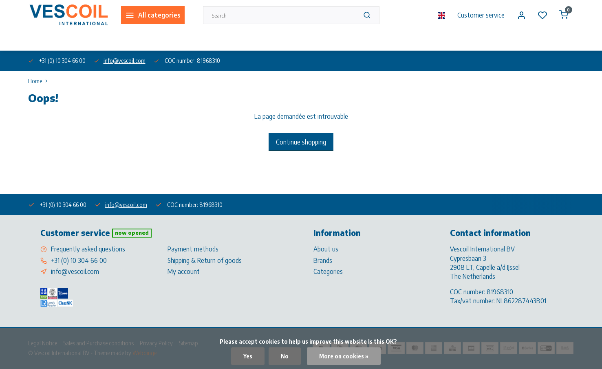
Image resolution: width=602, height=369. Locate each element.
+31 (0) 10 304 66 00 (79, 260)
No (285, 356)
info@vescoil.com (125, 60)
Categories (328, 271)
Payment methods (193, 249)
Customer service (481, 15)
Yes (247, 356)
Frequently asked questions (88, 249)
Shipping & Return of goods (205, 260)
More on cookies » (343, 356)
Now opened (132, 232)
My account (184, 271)
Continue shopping (301, 142)
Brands (322, 260)
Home (39, 81)
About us (38, 40)
